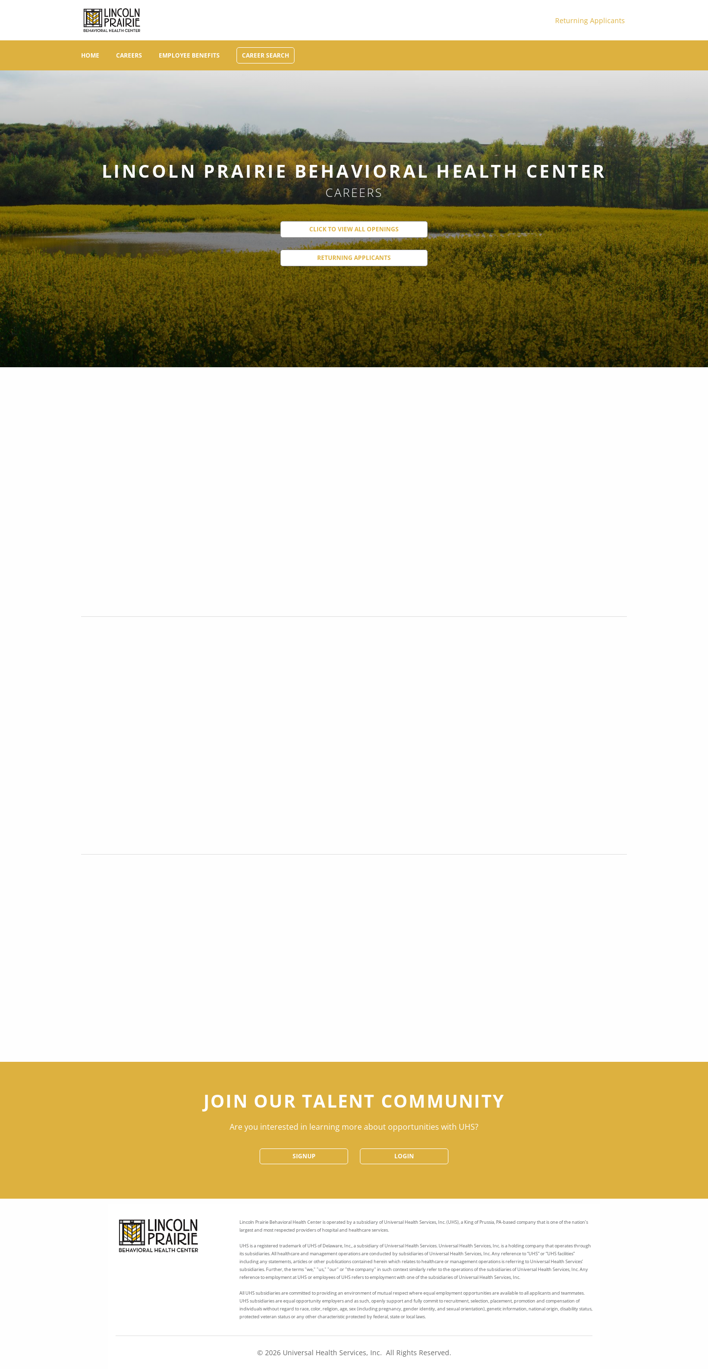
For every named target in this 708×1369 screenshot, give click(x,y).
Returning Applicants (590, 20)
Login (404, 1156)
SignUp (304, 1156)
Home (90, 55)
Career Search (265, 55)
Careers (129, 55)
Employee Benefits (189, 55)
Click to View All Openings (354, 229)
